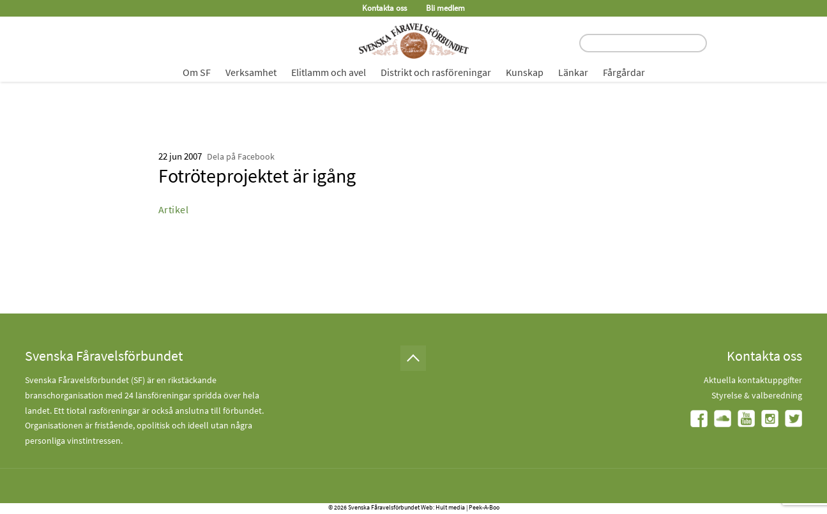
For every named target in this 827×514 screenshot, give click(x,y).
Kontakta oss (384, 8)
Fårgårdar (624, 72)
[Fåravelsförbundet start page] (413, 41)
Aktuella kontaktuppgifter (753, 380)
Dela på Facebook (241, 156)
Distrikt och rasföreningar (436, 72)
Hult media (450, 507)
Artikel (173, 209)
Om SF (197, 72)
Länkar (573, 72)
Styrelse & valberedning (756, 395)
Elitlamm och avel (328, 72)
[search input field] (643, 43)
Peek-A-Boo (484, 507)
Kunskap (524, 72)
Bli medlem (445, 8)
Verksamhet (251, 72)
